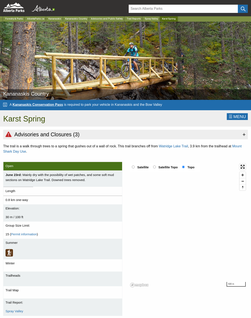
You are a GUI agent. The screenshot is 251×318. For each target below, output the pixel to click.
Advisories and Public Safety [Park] (107, 18)
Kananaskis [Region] (54, 18)
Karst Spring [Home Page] (169, 18)
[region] (188, 225)
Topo (191, 167)
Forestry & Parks (14, 18)
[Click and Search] (243, 9)
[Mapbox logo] (139, 285)
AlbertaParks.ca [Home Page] (35, 18)
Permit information (24, 234)
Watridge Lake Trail (173, 146)
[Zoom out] (243, 181)
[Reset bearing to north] (243, 187)
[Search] (183, 9)
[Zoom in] (243, 175)
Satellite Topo (168, 167)
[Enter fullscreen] (243, 167)
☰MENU (237, 116)
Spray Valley (151, 18)
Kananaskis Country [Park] (76, 18)
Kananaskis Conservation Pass (38, 104)
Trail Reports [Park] (134, 18)
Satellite (143, 167)
